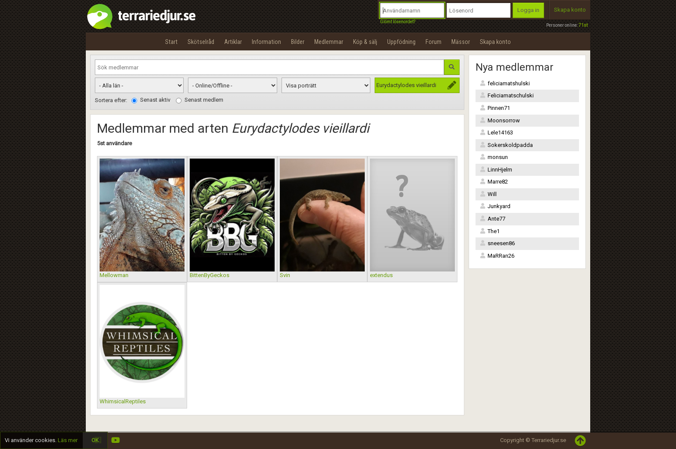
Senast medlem (199, 100)
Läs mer (68, 440)
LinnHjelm (496, 169)
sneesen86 (497, 243)
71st (583, 25)
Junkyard (495, 206)
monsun (494, 157)
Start (171, 41)
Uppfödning (401, 41)
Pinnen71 (495, 108)
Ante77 (492, 218)
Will (488, 194)
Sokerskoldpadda (506, 145)
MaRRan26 (497, 256)
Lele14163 (496, 132)
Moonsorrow (500, 120)
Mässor (460, 41)
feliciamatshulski (505, 83)
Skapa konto (570, 9)
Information (266, 41)
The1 (490, 231)
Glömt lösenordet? (397, 21)
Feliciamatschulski (507, 95)
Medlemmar (328, 41)
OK (95, 440)
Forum (433, 41)
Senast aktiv (150, 100)
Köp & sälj (365, 41)
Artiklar (233, 41)
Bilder (297, 41)
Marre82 (494, 181)
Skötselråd (201, 41)
